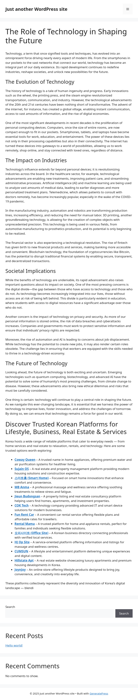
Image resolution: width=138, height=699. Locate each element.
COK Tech (22, 505)
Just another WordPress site (36, 9)
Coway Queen (25, 460)
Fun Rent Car (24, 515)
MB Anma (22, 487)
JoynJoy (20, 569)
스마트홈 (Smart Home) (32, 478)
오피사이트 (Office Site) (31, 533)
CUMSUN (21, 551)
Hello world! (14, 645)
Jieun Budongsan (27, 496)
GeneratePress (99, 693)
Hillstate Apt (24, 560)
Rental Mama (25, 524)
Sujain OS (22, 469)
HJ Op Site (22, 542)
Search (10, 607)
